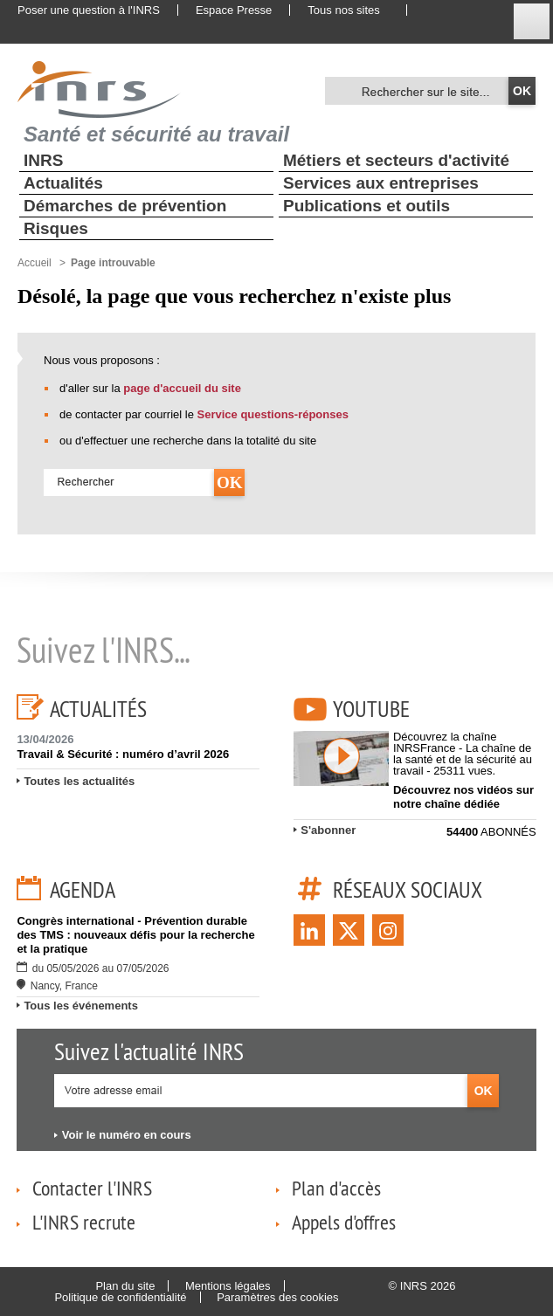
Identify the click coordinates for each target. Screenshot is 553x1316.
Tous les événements (81, 1005)
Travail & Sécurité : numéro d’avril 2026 (123, 754)
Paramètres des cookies (277, 1297)
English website (436, 10)
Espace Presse (234, 10)
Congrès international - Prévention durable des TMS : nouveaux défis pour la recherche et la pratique (135, 934)
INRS (43, 160)
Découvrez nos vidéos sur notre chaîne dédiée (463, 796)
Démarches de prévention (125, 205)
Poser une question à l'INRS (88, 10)
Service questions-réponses (273, 414)
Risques (56, 228)
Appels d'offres (344, 1222)
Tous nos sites (343, 10)
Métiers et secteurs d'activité (396, 160)
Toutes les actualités (79, 781)
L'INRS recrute (83, 1222)
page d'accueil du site (182, 388)
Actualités (63, 183)
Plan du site (125, 1285)
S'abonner (328, 830)
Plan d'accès (336, 1188)
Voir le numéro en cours (126, 1134)
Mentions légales (228, 1285)
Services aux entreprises (381, 183)
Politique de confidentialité (120, 1297)
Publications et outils (366, 205)
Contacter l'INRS (92, 1188)
